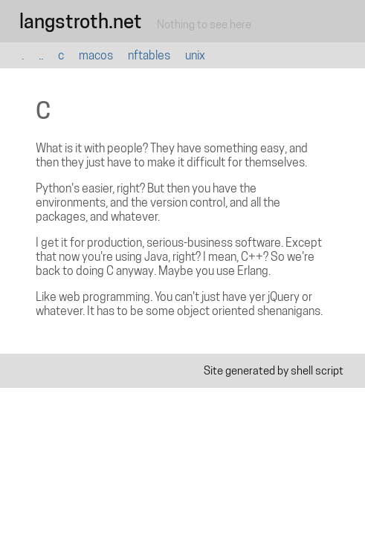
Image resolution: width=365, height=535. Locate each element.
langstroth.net (80, 21)
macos (96, 55)
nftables (149, 55)
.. (41, 55)
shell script (317, 370)
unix (195, 55)
